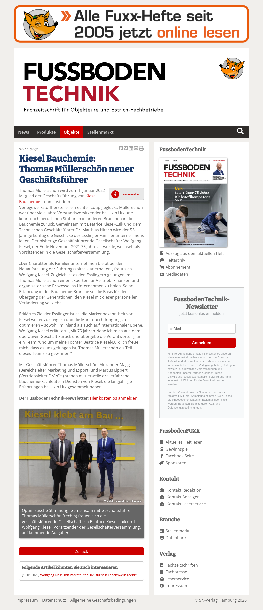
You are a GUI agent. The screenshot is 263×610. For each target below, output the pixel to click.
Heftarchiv (175, 260)
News (23, 132)
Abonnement (178, 267)
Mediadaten (177, 274)
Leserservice (177, 579)
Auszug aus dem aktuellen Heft (195, 253)
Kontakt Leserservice (186, 504)
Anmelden (201, 343)
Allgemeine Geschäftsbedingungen (103, 600)
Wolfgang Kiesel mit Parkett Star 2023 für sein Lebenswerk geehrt (88, 575)
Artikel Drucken (141, 149)
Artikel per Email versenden (136, 149)
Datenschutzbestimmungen (184, 407)
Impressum (176, 585)
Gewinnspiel (177, 449)
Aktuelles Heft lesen (184, 442)
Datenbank (176, 537)
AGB (212, 403)
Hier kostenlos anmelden (113, 398)
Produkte (46, 132)
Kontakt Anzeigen (183, 497)
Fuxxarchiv (131, 24)
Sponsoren (176, 463)
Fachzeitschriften (182, 565)
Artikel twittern (126, 149)
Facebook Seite (180, 456)
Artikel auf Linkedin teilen (131, 149)
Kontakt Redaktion (184, 490)
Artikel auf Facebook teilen (121, 149)
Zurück (81, 551)
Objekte (71, 132)
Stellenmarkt (100, 132)
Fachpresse (176, 572)
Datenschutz (54, 600)
